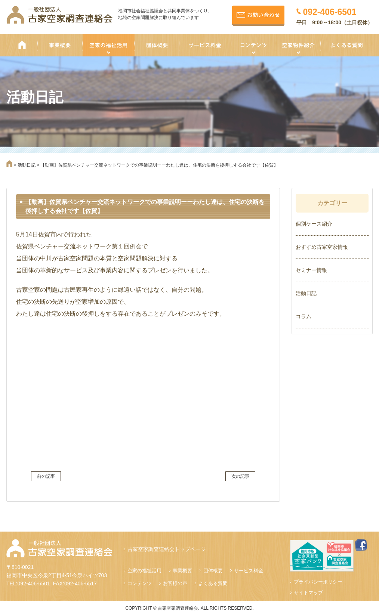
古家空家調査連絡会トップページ (166, 549)
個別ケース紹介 (314, 224)
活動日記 (306, 293)
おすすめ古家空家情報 (322, 247)
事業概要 (182, 570)
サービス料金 (248, 570)
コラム (303, 316)
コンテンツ (139, 583)
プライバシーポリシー (318, 582)
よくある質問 (213, 583)
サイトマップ (308, 592)
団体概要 (213, 570)
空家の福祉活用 (144, 570)
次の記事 (240, 476)
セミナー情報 (311, 270)
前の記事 (46, 476)
